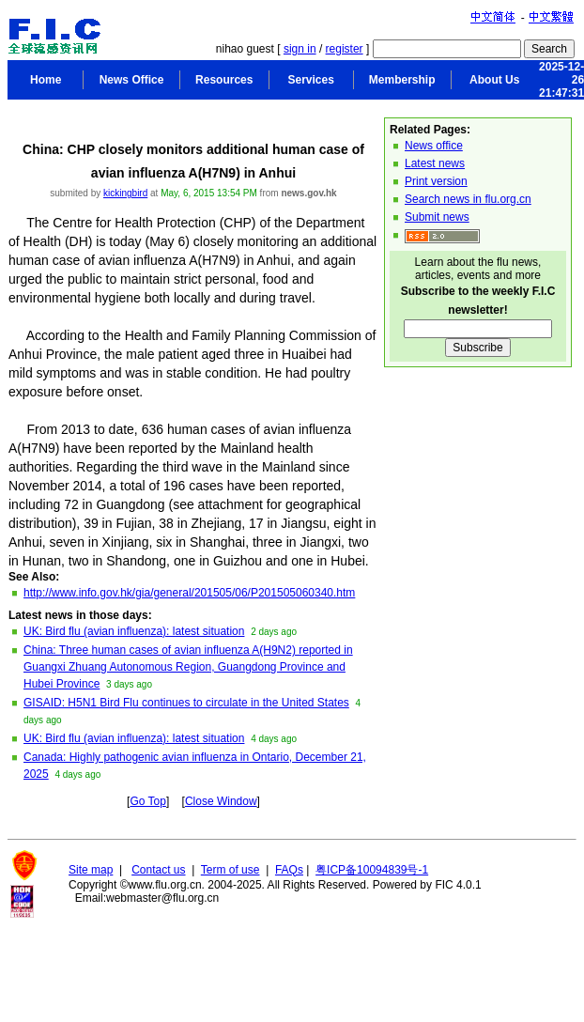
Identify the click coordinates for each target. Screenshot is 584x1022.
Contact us (158, 869)
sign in (300, 48)
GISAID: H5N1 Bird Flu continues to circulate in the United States (186, 702)
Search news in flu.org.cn (468, 199)
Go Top (147, 801)
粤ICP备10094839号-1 (371, 869)
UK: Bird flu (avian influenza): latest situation (133, 631)
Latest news (435, 163)
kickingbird (125, 193)
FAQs (289, 869)
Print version (436, 181)
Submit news (437, 217)
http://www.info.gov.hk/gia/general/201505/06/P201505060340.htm (189, 592)
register (344, 48)
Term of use (230, 869)
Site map (91, 869)
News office (434, 145)
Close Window (221, 801)
